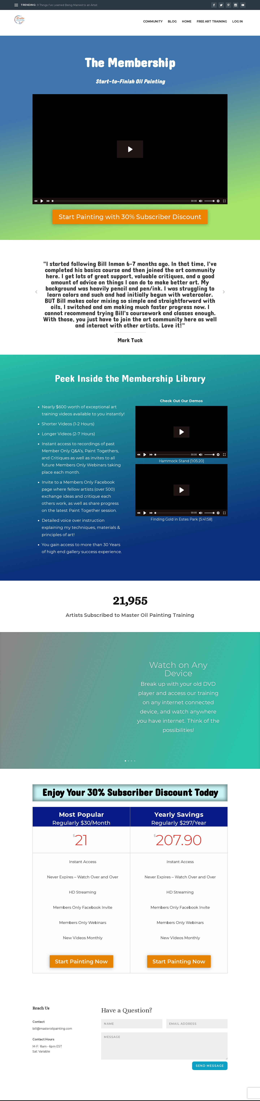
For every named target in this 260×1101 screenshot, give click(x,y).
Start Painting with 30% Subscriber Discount (130, 208)
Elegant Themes (42, 1096)
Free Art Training (212, 18)
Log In (237, 18)
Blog (172, 18)
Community (152, 18)
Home (186, 18)
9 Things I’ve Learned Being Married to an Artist (67, 5)
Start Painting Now (81, 952)
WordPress (78, 1096)
